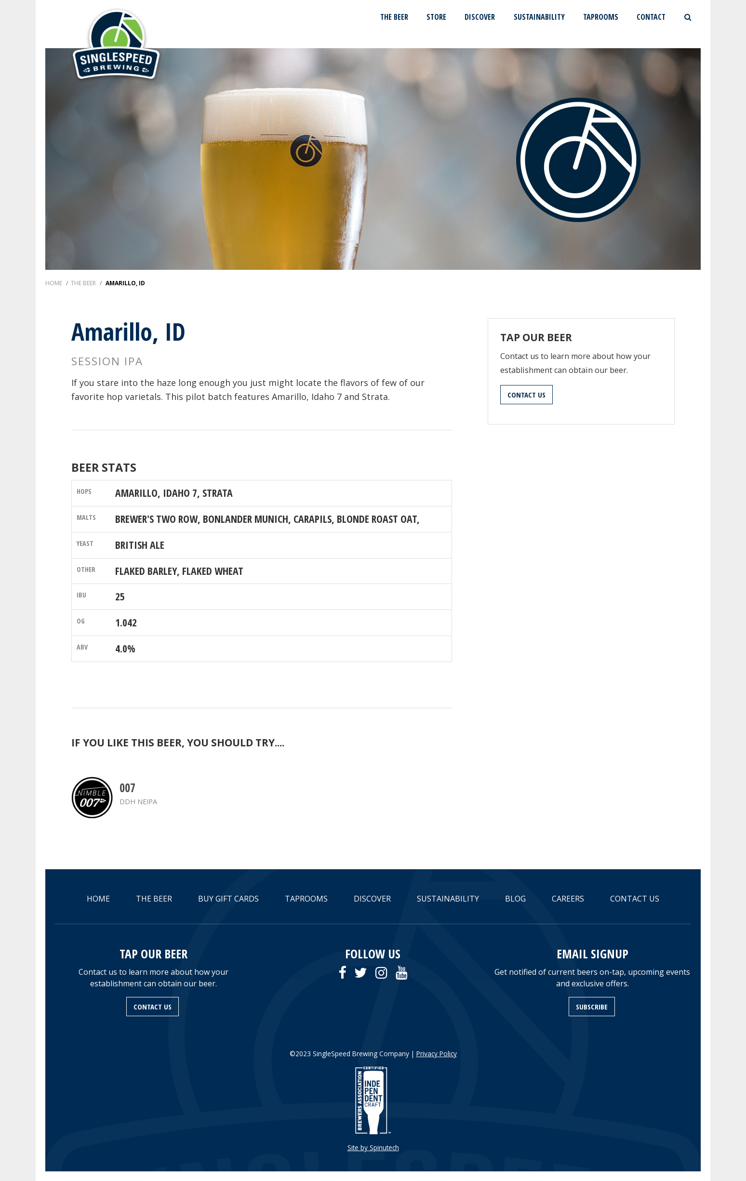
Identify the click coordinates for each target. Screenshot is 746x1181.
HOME (98, 898)
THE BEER (394, 17)
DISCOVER (480, 17)
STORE (436, 17)
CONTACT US (526, 394)
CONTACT (651, 17)
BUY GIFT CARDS (228, 898)
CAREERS (568, 898)
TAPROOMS (600, 17)
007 (127, 788)
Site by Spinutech (373, 1147)
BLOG (515, 898)
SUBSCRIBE (592, 1006)
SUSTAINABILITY (539, 17)
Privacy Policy (436, 1053)
